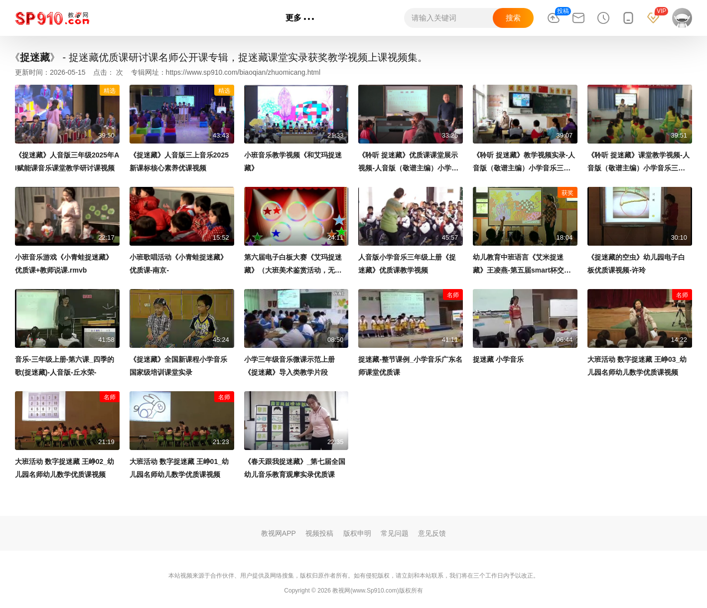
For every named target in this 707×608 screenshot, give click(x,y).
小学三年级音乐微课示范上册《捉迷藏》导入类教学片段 (289, 365)
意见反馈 (432, 533)
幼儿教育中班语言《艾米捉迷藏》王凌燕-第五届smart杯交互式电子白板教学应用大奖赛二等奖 (522, 265)
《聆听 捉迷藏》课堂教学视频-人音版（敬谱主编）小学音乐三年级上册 (638, 162)
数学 (170, 17)
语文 (140, 17)
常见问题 (395, 533)
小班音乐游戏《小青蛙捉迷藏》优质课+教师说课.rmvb (64, 263)
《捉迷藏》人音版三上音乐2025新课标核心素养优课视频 (179, 161)
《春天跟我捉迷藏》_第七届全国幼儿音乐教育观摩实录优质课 (295, 467)
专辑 (262, 17)
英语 (200, 17)
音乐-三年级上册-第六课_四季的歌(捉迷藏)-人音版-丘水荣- (64, 365)
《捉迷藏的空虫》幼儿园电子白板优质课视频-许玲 (636, 263)
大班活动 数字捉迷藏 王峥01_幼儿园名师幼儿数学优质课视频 (179, 467)
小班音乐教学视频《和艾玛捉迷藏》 (293, 161)
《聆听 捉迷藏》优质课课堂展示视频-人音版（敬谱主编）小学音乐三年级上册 (408, 162)
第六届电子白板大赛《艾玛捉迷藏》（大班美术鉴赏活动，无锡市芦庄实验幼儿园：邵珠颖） (293, 265)
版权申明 (357, 533)
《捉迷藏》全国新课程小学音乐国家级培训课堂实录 (178, 365)
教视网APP (278, 533)
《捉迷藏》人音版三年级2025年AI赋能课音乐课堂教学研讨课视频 (67, 161)
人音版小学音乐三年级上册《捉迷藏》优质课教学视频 (407, 263)
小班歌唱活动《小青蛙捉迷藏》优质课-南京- (178, 263)
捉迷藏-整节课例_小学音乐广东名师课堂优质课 (410, 365)
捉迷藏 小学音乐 (498, 359)
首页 (110, 17)
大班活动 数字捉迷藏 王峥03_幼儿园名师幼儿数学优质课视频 (637, 365)
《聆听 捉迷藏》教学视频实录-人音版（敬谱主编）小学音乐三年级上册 (524, 162)
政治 (230, 17)
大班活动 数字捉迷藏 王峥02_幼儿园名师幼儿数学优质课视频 (64, 467)
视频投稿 (319, 533)
